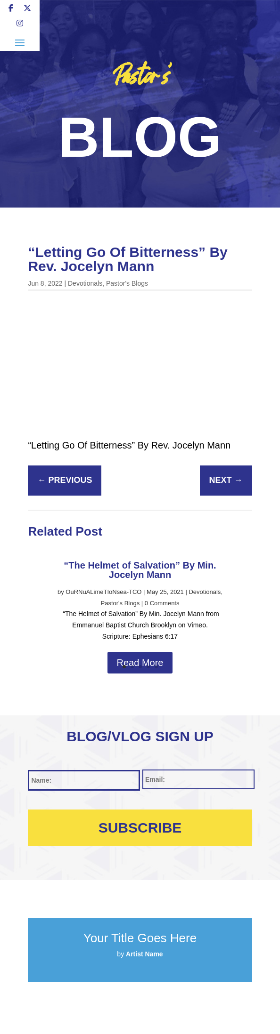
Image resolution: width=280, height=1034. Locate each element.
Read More (140, 662)
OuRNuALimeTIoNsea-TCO (103, 591)
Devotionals (85, 283)
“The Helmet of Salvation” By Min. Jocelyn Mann (140, 570)
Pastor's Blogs (127, 283)
